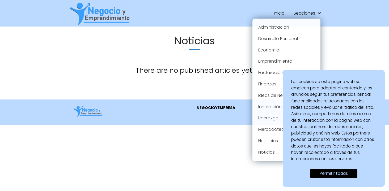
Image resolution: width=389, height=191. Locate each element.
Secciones (304, 13)
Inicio (279, 13)
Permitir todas (334, 173)
